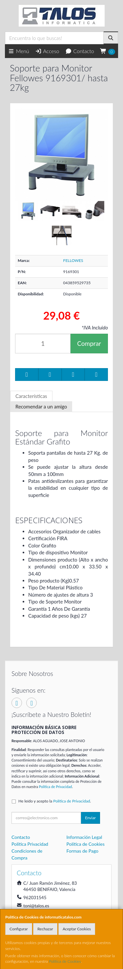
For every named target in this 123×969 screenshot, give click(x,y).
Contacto (79, 51)
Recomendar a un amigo (41, 406)
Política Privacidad (29, 844)
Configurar (19, 928)
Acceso (47, 51)
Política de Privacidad (55, 786)
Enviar (90, 817)
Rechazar (45, 928)
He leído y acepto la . (54, 801)
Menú (18, 51)
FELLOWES (73, 260)
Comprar (89, 343)
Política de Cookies (65, 961)
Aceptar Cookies (77, 928)
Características (31, 396)
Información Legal (84, 837)
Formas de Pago (83, 851)
